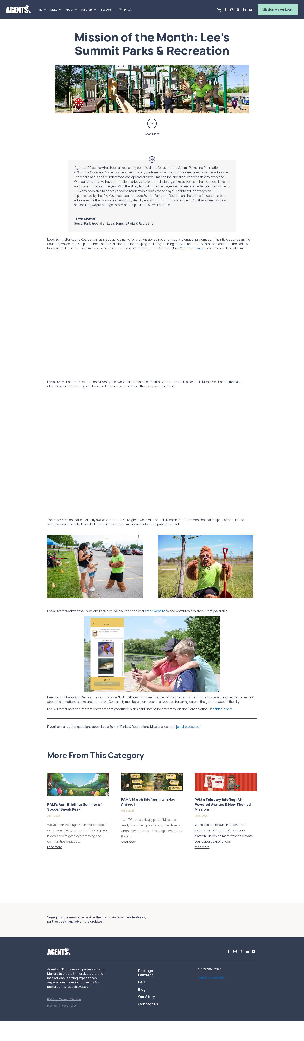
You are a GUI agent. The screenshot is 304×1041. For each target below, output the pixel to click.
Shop (122, 9)
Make (53, 9)
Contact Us (148, 1004)
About (69, 9)
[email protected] (211, 977)
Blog (142, 990)
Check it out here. (221, 709)
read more (54, 847)
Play (39, 9)
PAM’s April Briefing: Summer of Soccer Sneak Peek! (74, 807)
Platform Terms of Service (64, 999)
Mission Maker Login (278, 9)
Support (106, 9)
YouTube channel (192, 248)
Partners (87, 9)
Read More (152, 134)
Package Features (146, 973)
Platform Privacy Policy (62, 1005)
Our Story (146, 997)
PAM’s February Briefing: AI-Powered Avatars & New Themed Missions (223, 804)
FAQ (141, 982)
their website (156, 611)
